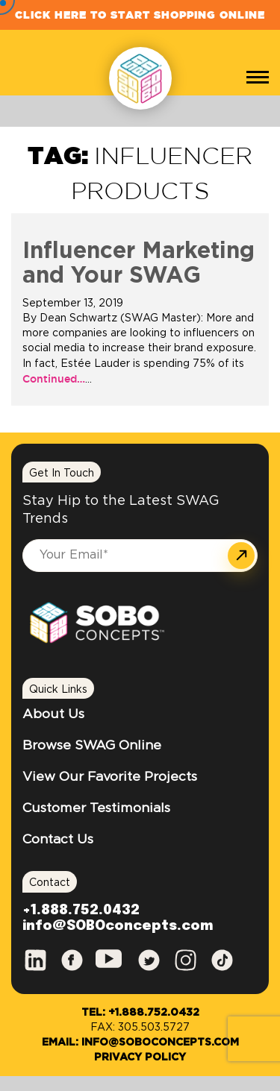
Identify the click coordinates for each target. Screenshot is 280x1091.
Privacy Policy (140, 1057)
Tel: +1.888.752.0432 (140, 1012)
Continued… (53, 379)
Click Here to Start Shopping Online (140, 15)
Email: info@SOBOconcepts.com (140, 1042)
